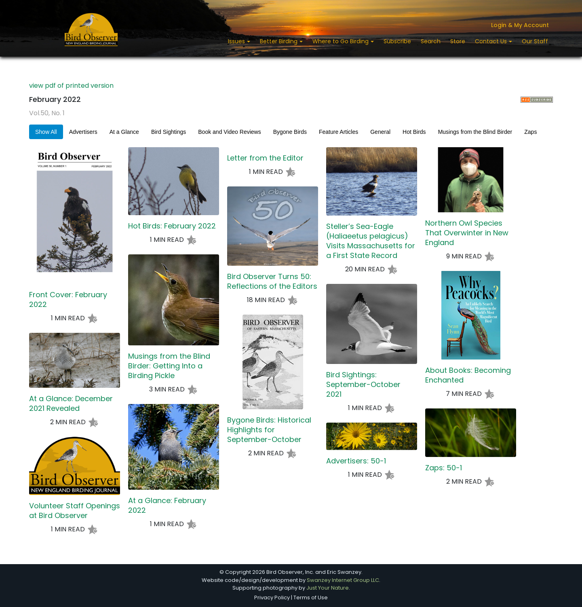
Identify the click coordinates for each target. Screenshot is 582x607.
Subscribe (397, 41)
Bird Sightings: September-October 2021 (363, 384)
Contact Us (491, 41)
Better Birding (279, 41)
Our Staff (535, 41)
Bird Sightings (168, 132)
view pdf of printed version (71, 85)
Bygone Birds (290, 132)
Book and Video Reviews (229, 132)
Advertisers (83, 132)
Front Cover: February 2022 (68, 299)
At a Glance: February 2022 (167, 505)
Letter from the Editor (265, 158)
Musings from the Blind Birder (475, 132)
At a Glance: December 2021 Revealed (71, 403)
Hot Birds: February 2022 (172, 226)
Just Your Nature (327, 588)
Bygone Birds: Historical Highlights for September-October (269, 429)
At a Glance (124, 132)
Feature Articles (338, 132)
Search (431, 41)
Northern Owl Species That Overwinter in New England (466, 232)
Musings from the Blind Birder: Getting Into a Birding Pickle (169, 366)
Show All (46, 132)
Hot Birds (414, 132)
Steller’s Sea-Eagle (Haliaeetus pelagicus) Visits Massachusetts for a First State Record (370, 241)
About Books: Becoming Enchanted (468, 375)
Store (457, 41)
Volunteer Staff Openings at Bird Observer (74, 510)
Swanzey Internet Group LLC (343, 580)
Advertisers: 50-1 (356, 461)
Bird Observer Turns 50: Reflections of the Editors (272, 281)
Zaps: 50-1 (443, 468)
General (380, 132)
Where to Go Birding (341, 41)
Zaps (530, 132)
